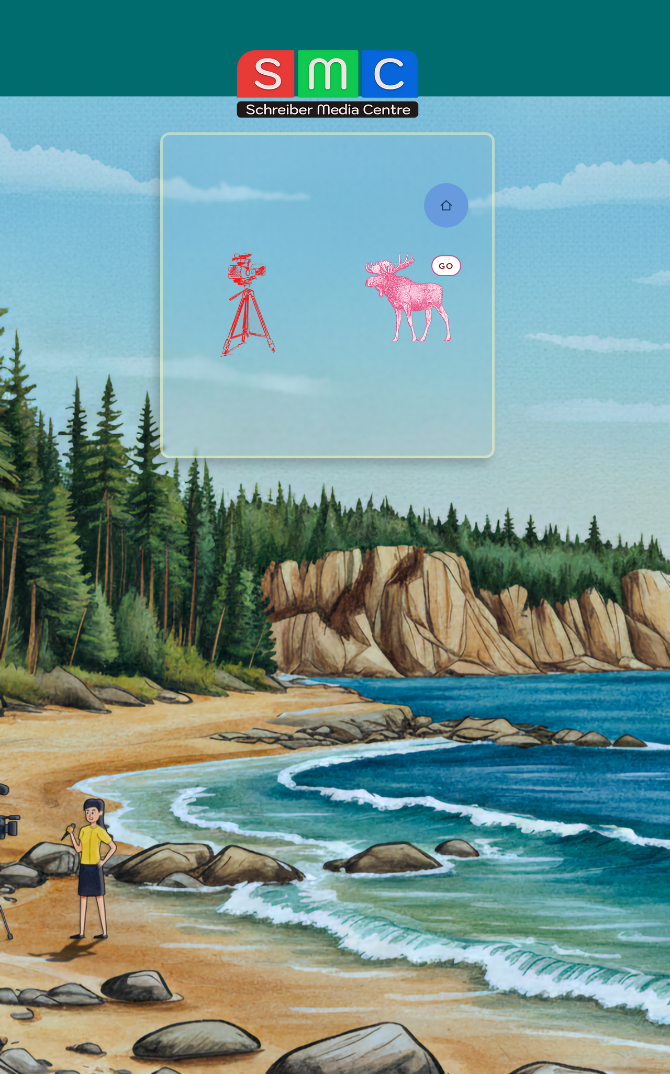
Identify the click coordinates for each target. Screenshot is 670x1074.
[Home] (446, 205)
